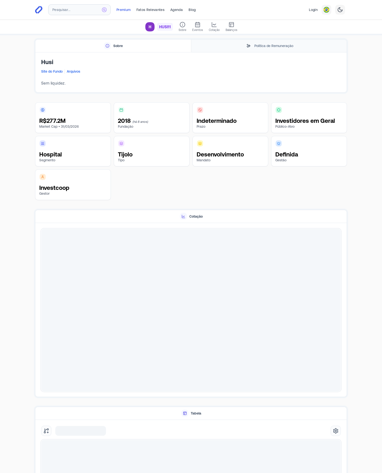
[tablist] (191, 45)
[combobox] (79, 9)
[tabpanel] (191, 72)
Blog (192, 10)
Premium (123, 10)
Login (313, 10)
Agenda (176, 10)
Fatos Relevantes (150, 10)
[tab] (113, 45)
